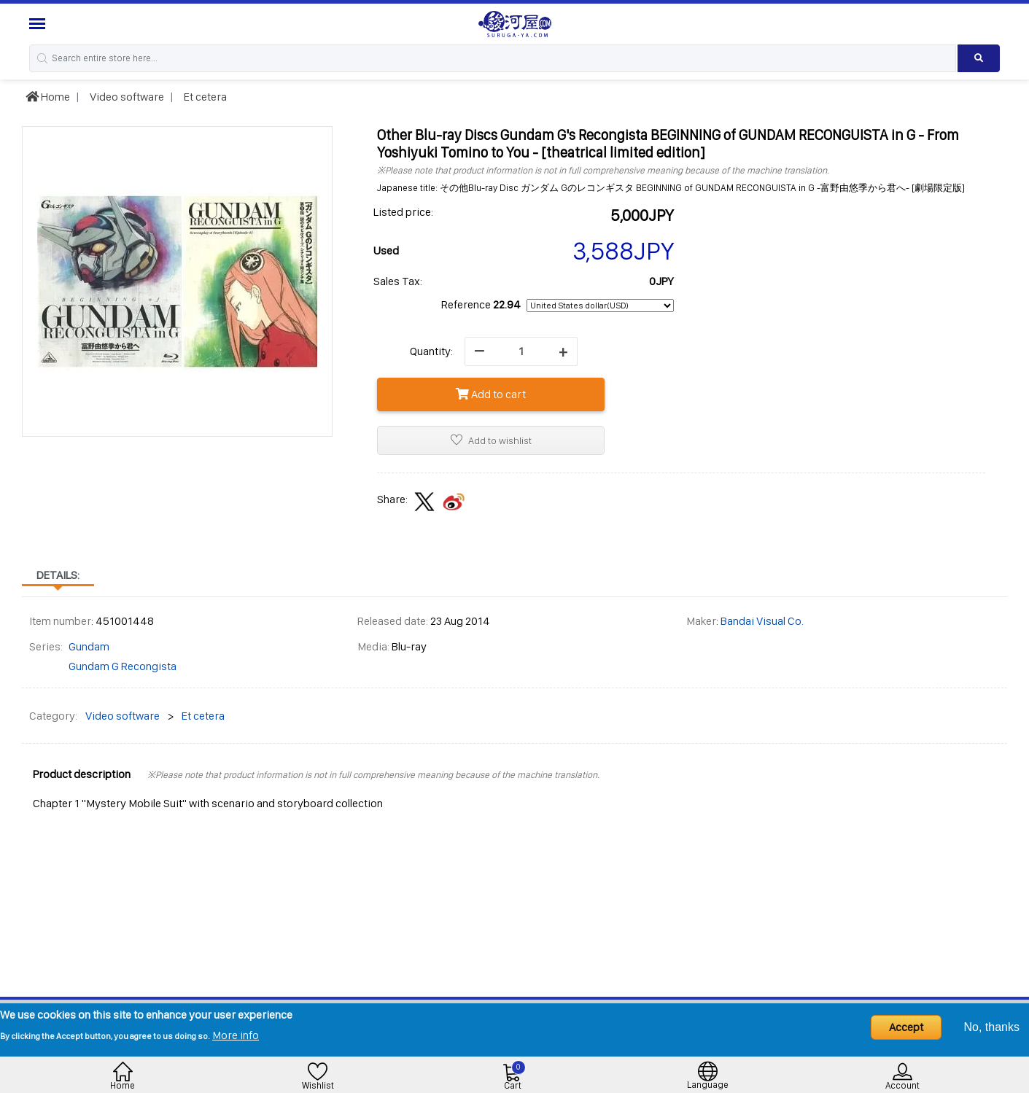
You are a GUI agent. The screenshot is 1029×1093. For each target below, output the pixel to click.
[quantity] (521, 351)
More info (235, 1035)
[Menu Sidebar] (39, 24)
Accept (906, 1027)
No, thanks (992, 1027)
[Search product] (979, 58)
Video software (126, 97)
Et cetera (204, 97)
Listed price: (403, 212)
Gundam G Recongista (122, 666)
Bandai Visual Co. (762, 621)
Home (48, 97)
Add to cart (491, 394)
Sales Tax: (397, 281)
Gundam (89, 646)
